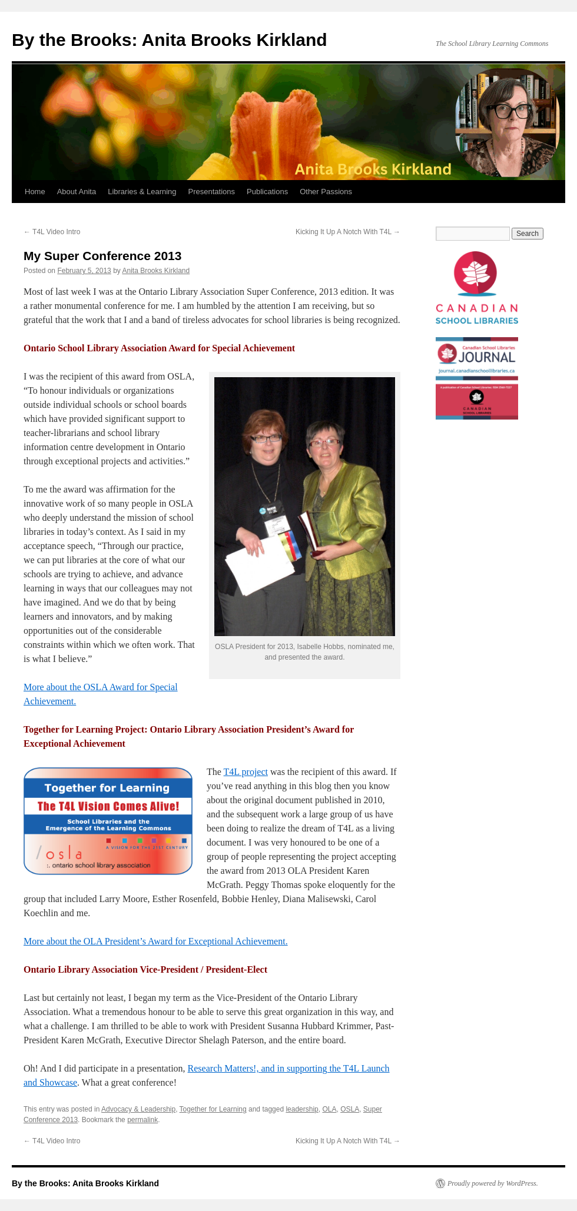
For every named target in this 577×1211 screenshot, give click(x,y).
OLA (329, 1109)
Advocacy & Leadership (138, 1109)
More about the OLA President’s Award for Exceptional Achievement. (156, 941)
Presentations (212, 191)
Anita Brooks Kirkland (156, 271)
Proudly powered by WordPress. (492, 1183)
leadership (302, 1109)
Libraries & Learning (142, 191)
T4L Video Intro (52, 232)
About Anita (77, 191)
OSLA (349, 1109)
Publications (267, 191)
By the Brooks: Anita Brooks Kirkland (169, 39)
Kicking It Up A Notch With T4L (348, 232)
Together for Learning (213, 1109)
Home (35, 191)
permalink (142, 1120)
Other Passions (326, 191)
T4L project (246, 772)
